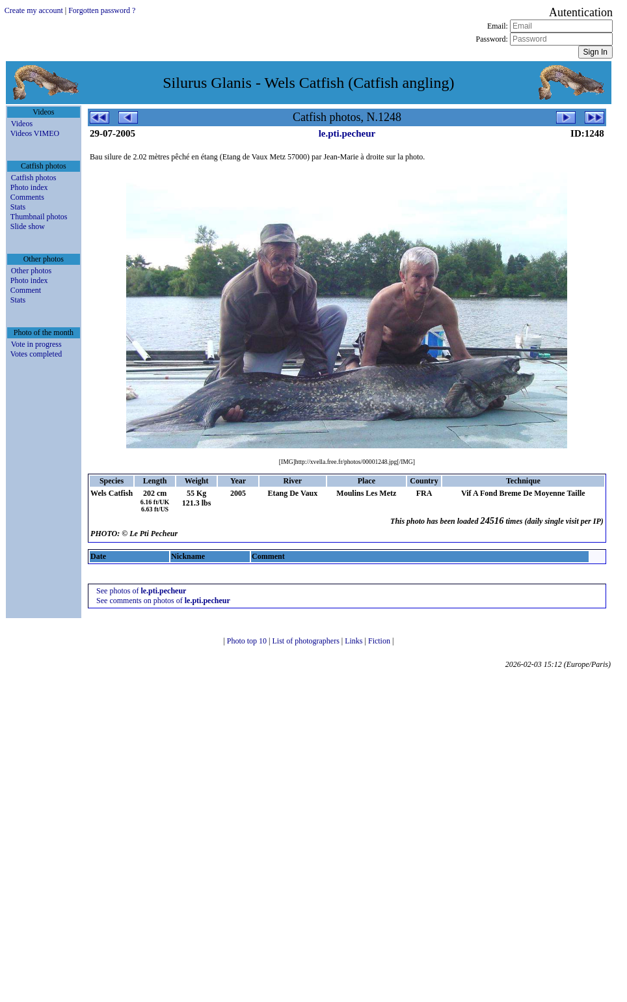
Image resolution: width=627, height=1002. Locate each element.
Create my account (34, 10)
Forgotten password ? (101, 10)
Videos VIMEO (34, 133)
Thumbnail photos (39, 216)
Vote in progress (36, 344)
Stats (17, 206)
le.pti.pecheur (347, 133)
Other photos (31, 270)
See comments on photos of (163, 600)
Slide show (27, 226)
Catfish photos (34, 177)
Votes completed (36, 354)
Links (354, 640)
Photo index (29, 187)
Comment (25, 290)
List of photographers (306, 640)
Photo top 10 (248, 640)
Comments (27, 197)
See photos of (141, 590)
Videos (22, 123)
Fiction (380, 640)
